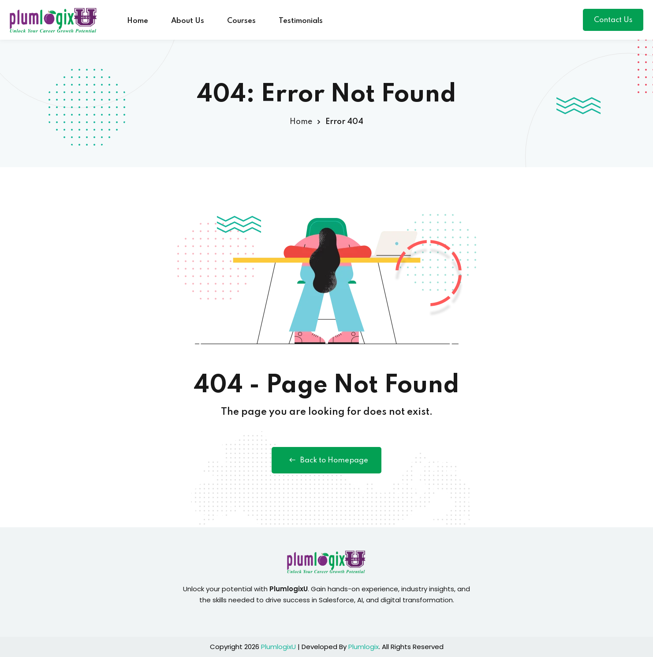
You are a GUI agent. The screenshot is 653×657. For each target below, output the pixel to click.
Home (137, 21)
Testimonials (301, 21)
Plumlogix (363, 646)
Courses (241, 21)
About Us (187, 21)
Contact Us (613, 20)
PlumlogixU (278, 646)
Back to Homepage (326, 460)
